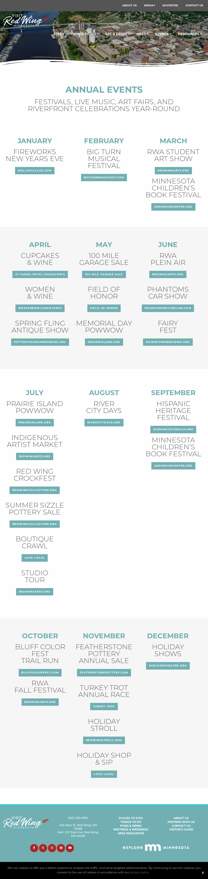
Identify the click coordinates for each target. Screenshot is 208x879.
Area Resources (131, 833)
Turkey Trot (104, 706)
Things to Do (130, 822)
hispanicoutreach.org (173, 429)
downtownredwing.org (168, 342)
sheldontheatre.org (168, 665)
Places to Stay (131, 818)
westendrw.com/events (40, 308)
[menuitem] (129, 5)
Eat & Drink (116, 34)
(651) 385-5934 (78, 818)
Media (148, 5)
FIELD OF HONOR (104, 308)
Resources (188, 34)
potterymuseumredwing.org (40, 342)
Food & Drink (131, 825)
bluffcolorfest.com (40, 672)
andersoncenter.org (173, 206)
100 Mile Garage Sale (104, 274)
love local (34, 557)
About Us (129, 5)
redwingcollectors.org (34, 490)
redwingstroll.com (104, 740)
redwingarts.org (173, 170)
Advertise (170, 5)
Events (162, 34)
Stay (57, 34)
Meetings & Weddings (130, 829)
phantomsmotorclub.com (168, 308)
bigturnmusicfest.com (104, 177)
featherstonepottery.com (104, 672)
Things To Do (83, 34)
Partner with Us (181, 822)
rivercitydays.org (104, 422)
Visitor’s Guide (181, 829)
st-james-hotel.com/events (40, 274)
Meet (141, 34)
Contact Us (194, 5)
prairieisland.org (104, 342)
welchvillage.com (34, 170)
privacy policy (139, 872)
